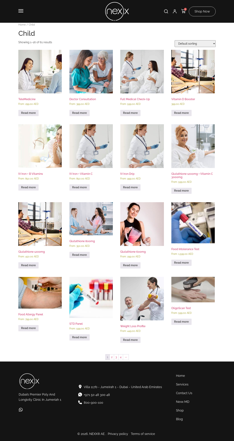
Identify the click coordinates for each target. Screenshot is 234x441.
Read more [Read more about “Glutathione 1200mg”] (28, 265)
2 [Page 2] (111, 357)
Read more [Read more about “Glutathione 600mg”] (130, 265)
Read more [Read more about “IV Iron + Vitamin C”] (79, 187)
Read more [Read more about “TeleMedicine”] (28, 113)
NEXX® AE (97, 434)
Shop (180, 410)
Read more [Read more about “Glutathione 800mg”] (79, 255)
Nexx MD (182, 402)
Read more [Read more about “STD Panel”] (79, 337)
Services (182, 384)
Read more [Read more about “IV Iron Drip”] (130, 187)
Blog (179, 419)
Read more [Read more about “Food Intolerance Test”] (181, 262)
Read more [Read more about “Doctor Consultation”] (79, 113)
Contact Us (184, 393)
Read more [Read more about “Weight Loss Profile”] (130, 340)
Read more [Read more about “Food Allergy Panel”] (28, 328)
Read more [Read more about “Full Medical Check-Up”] (130, 113)
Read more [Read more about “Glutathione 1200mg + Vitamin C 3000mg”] (181, 190)
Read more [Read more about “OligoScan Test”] (181, 321)
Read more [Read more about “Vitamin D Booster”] (181, 113)
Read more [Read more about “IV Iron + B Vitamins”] (28, 187)
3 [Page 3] (116, 357)
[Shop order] (195, 43)
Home (22, 24)
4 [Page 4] (121, 357)
